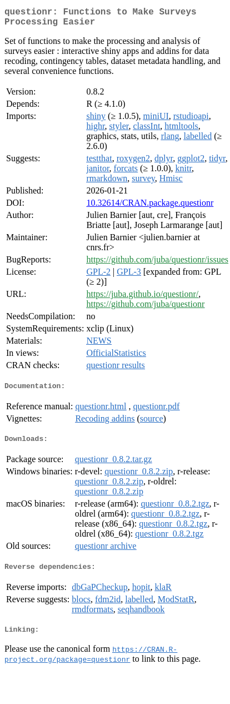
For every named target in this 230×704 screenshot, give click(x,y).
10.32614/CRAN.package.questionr (149, 207)
